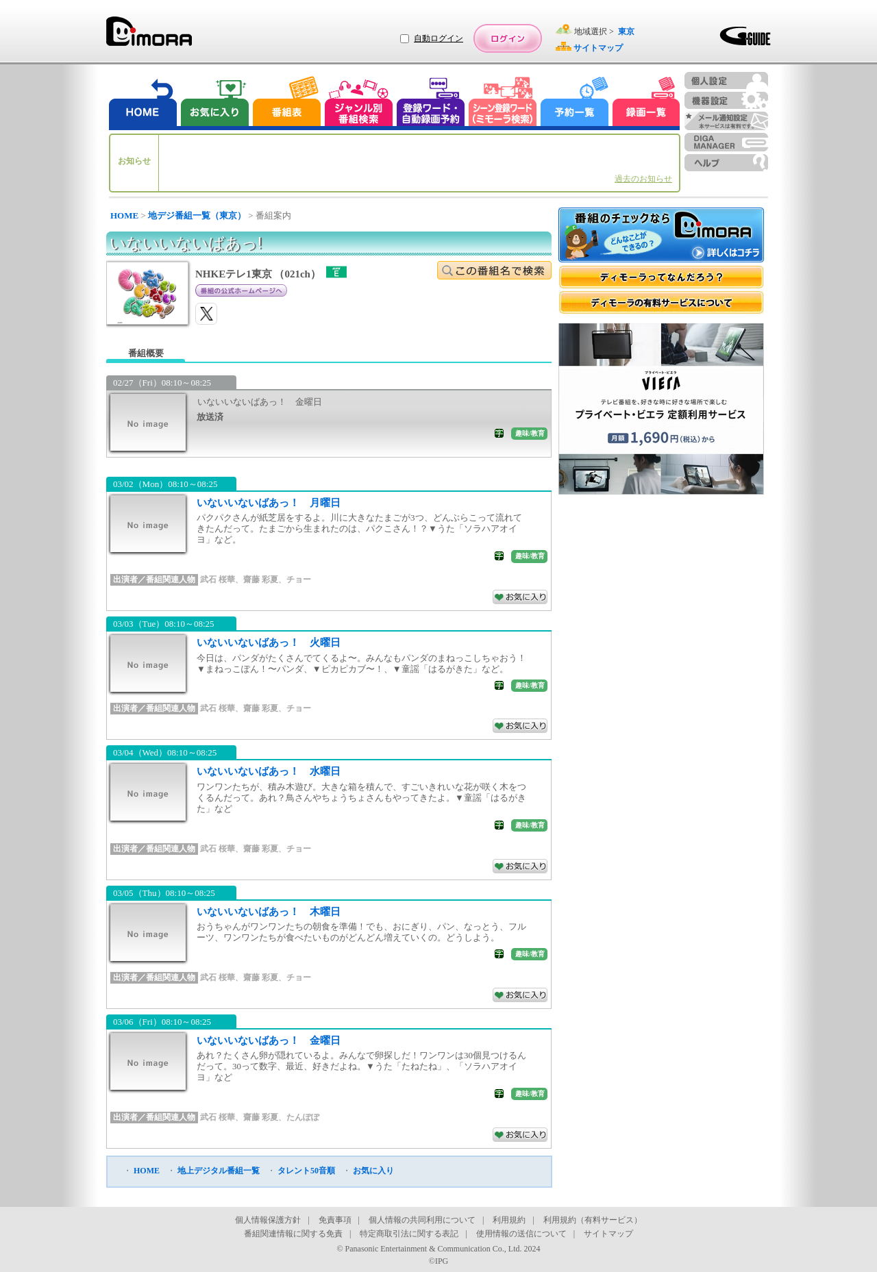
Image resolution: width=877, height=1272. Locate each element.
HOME (124, 215)
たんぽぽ (302, 1117)
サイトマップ (608, 1233)
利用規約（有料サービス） (592, 1220)
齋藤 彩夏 (260, 579)
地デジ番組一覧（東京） (197, 215)
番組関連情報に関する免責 (293, 1233)
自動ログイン (438, 38)
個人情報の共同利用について (422, 1220)
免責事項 (335, 1220)
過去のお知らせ (643, 179)
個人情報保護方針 (268, 1220)
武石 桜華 (217, 579)
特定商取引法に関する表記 (409, 1233)
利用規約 (509, 1220)
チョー (298, 579)
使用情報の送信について (521, 1233)
